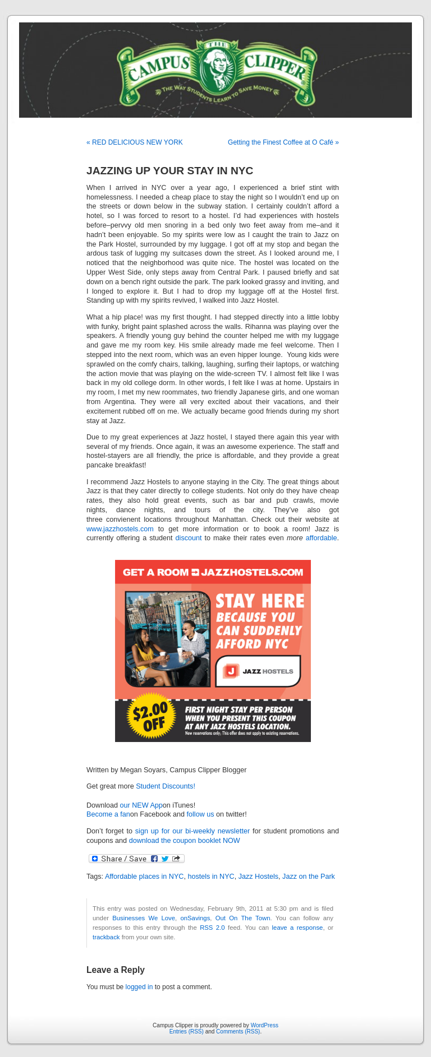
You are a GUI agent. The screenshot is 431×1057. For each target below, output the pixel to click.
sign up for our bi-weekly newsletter (192, 831)
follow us (200, 814)
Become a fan (108, 814)
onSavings (195, 918)
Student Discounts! (165, 786)
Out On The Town (243, 918)
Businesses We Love (143, 918)
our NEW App (141, 805)
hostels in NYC (210, 876)
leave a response (297, 927)
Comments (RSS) (238, 1031)
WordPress (264, 1025)
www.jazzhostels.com (120, 529)
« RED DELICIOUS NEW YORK (134, 142)
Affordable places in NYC (144, 876)
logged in (139, 987)
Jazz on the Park (308, 876)
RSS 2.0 (212, 927)
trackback (106, 937)
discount (189, 538)
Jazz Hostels (258, 876)
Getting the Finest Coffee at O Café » (283, 142)
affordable (321, 538)
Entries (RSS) (186, 1031)
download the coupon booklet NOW (184, 841)
